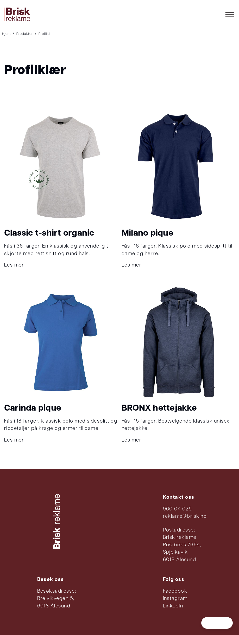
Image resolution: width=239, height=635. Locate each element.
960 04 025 (177, 509)
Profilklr (45, 34)
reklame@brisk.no (185, 516)
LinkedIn (173, 606)
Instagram (175, 598)
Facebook (175, 591)
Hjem (6, 34)
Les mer (14, 265)
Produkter (24, 34)
